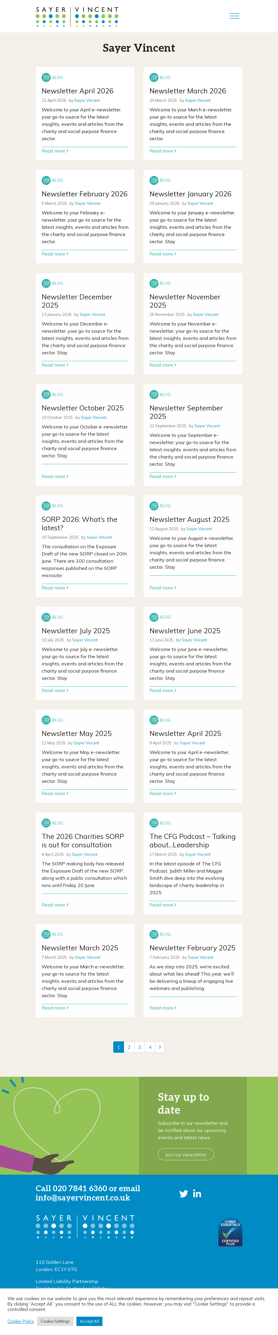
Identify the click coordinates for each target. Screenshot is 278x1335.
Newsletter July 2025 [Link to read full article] (76, 630)
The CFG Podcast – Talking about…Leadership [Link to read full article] (192, 840)
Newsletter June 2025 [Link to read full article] (184, 630)
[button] (183, 1193)
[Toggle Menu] (234, 16)
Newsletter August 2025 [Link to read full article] (189, 519)
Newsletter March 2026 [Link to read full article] (187, 90)
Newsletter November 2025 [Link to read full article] (184, 301)
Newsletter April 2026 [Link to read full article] (78, 90)
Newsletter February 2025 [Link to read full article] (192, 947)
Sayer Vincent (87, 100)
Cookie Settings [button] (55, 1321)
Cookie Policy (20, 1321)
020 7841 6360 (80, 1189)
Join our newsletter (186, 1155)
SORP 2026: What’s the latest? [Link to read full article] (79, 523)
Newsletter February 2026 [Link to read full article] (85, 193)
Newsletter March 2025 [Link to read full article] (80, 947)
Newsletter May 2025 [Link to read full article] (77, 733)
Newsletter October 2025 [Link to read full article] (83, 408)
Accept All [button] (89, 1321)
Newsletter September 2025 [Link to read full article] (186, 412)
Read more (55, 151)
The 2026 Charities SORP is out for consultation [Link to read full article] (83, 840)
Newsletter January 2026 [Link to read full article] (190, 193)
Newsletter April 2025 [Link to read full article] (185, 733)
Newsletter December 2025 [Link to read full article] (77, 301)
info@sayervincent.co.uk (83, 1198)
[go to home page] (77, 16)
